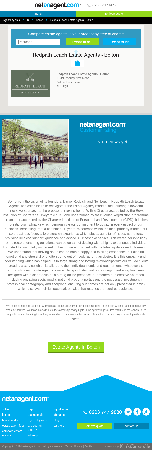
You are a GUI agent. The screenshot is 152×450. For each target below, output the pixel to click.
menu (38, 13)
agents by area (37, 420)
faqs (30, 409)
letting (6, 414)
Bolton (39, 20)
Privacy (78, 446)
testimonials (35, 414)
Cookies (89, 446)
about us (59, 414)
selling (6, 409)
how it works (10, 420)
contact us (131, 426)
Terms (68, 446)
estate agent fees (13, 425)
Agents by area (11, 20)
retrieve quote (114, 13)
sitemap (33, 435)
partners (59, 425)
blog (56, 420)
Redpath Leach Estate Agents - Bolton (71, 20)
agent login (61, 409)
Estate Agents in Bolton (76, 347)
